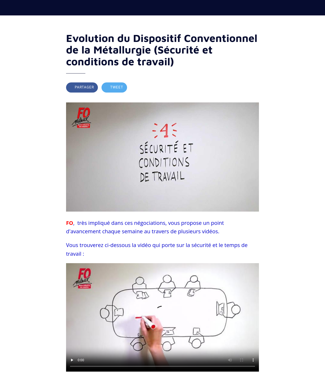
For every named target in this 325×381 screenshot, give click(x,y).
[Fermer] (8, 8)
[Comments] (253, 88)
